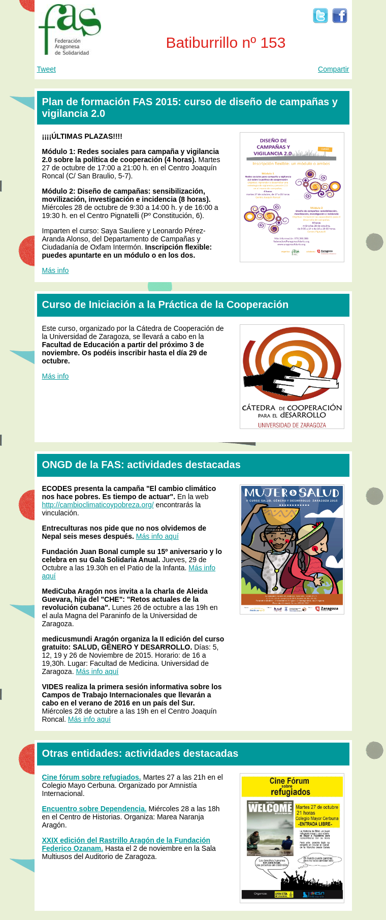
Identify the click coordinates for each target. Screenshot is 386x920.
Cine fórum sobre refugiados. (91, 777)
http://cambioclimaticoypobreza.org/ (98, 505)
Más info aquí (157, 536)
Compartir (333, 69)
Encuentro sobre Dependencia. (94, 809)
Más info (55, 270)
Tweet (46, 69)
